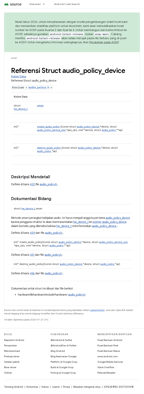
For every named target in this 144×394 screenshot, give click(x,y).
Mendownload (12, 350)
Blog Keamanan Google (63, 356)
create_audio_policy (48, 126)
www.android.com (107, 356)
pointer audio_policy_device (110, 222)
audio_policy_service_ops (51, 130)
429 (32, 233)
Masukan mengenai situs (86, 386)
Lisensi (56, 386)
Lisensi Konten (97, 310)
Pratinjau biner (11, 356)
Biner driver (10, 367)
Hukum (45, 386)
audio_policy (109, 130)
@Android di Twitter (61, 340)
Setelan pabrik (11, 361)
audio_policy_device (88, 126)
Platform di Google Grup (64, 361)
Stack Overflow (105, 367)
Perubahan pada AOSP (104, 42)
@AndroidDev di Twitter (63, 345)
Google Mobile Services (110, 361)
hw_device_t (21, 109)
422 (32, 184)
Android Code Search (67, 4)
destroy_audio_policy (49, 147)
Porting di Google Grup (63, 372)
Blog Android (58, 350)
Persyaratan (10, 345)
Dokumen (35, 4)
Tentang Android (13, 386)
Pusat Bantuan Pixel (107, 345)
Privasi (66, 386)
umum (40, 105)
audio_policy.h (39, 87)
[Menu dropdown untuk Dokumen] (45, 4)
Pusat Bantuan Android (109, 340)
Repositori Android (14, 340)
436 (32, 273)
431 (32, 255)
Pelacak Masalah (106, 372)
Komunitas (32, 386)
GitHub (8, 372)
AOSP (14, 58)
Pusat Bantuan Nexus (108, 350)
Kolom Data (18, 76)
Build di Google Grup (62, 367)
